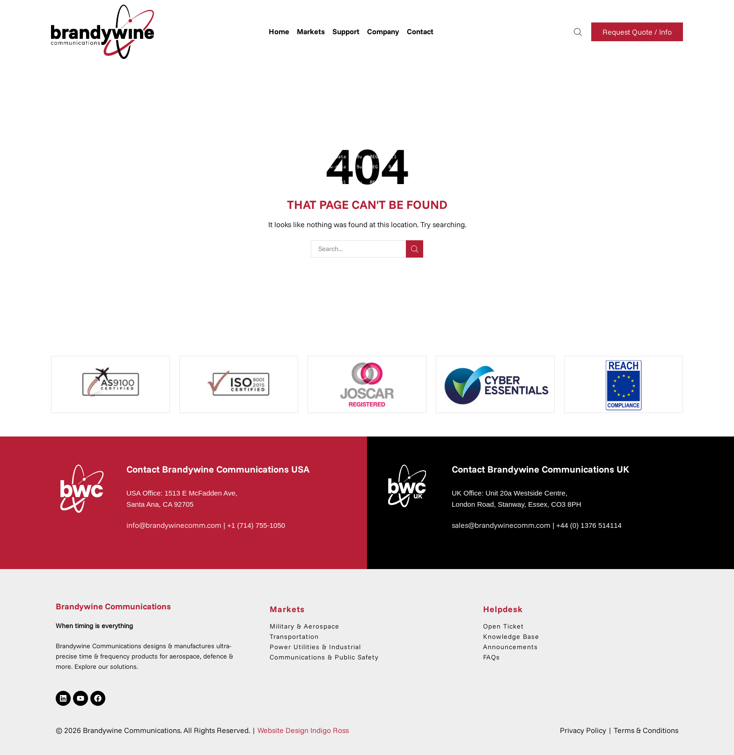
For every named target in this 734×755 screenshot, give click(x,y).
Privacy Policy (583, 730)
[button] (578, 31)
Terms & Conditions (646, 730)
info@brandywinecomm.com (173, 525)
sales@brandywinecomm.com (501, 525)
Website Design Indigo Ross (303, 730)
